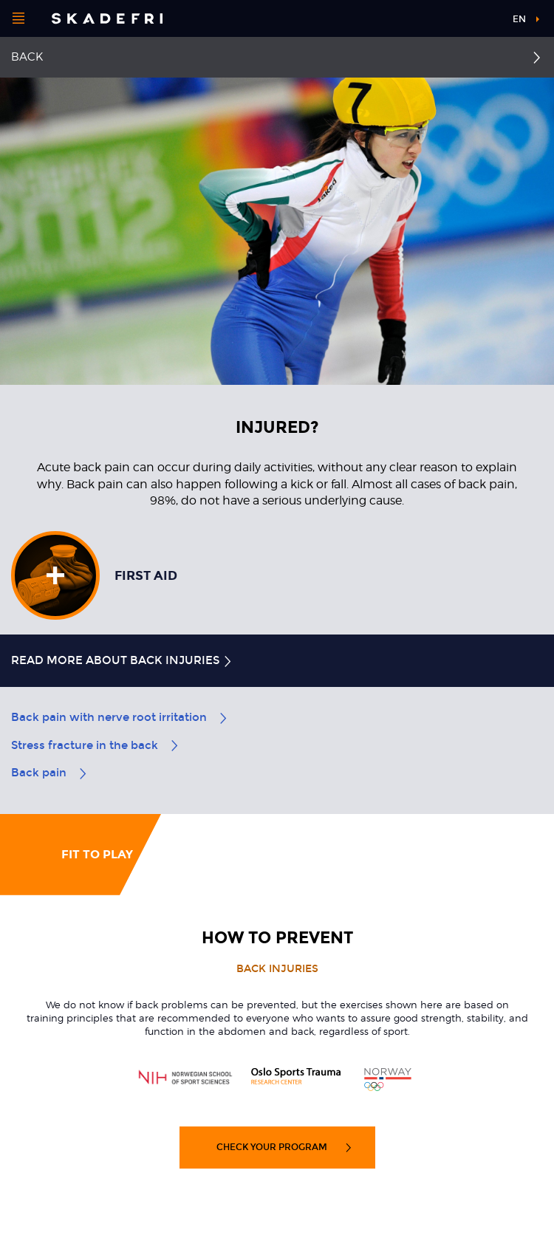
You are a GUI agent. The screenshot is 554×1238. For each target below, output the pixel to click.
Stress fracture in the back (95, 745)
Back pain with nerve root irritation (120, 717)
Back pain (50, 772)
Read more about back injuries (122, 660)
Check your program (284, 1147)
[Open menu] (18, 18)
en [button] (519, 19)
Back (27, 57)
